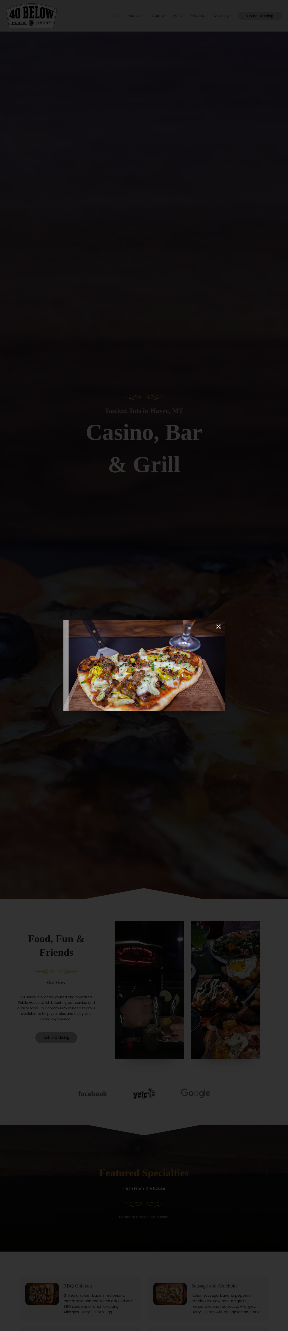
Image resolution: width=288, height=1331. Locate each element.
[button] (218, 626)
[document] (144, 665)
